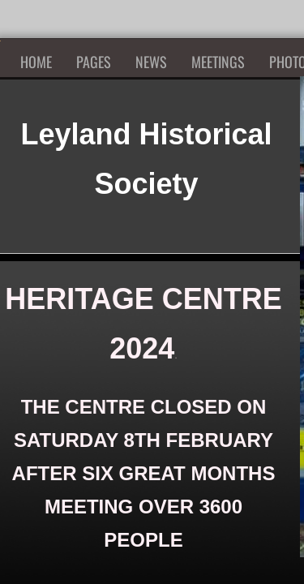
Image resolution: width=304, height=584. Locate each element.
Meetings (218, 61)
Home (36, 61)
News (151, 61)
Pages (93, 61)
